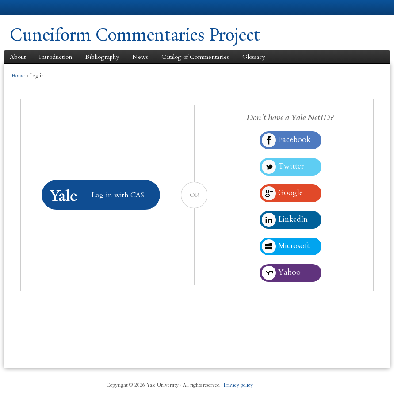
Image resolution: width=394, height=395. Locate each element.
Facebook (304, 381)
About (18, 57)
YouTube (359, 381)
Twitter (322, 381)
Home (17, 76)
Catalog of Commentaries (195, 57)
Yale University (34, 7)
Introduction (55, 57)
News (140, 57)
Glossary (253, 57)
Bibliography (102, 57)
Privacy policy (238, 385)
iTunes (341, 381)
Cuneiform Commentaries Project (135, 34)
